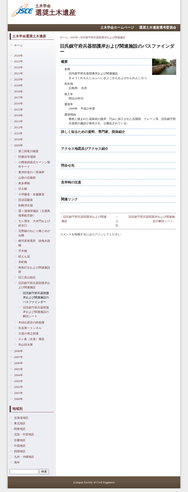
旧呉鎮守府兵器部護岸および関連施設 (34, 285)
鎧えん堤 (24, 256)
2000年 (18, 399)
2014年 (18, 115)
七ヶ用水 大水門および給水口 (34, 223)
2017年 (18, 97)
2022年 (18, 67)
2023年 (18, 61)
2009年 (18, 145)
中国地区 (20, 445)
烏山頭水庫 (25, 344)
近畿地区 (20, 440)
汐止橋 (22, 188)
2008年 (18, 351)
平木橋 (22, 251)
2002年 (18, 387)
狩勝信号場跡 (27, 156)
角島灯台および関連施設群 (34, 270)
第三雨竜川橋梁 (28, 151)
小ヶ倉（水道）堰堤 (31, 339)
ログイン (97, 234)
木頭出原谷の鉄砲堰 (31, 322)
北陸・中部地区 (24, 434)
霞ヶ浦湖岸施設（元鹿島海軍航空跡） (34, 213)
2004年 (18, 375)
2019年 (18, 85)
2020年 (18, 79)
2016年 (18, 103)
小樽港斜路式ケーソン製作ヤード (34, 164)
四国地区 (20, 451)
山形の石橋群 (27, 177)
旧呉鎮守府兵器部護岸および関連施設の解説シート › (151, 219)
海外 (17, 462)
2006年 (18, 363)
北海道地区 (21, 418)
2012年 (18, 127)
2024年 (18, 55)
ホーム (18, 45)
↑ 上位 (116, 221)
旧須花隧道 (25, 200)
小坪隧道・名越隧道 (31, 194)
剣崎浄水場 (25, 205)
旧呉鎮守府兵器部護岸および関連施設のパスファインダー (36, 297)
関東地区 (20, 429)
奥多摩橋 (24, 183)
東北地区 (20, 423)
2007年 (18, 357)
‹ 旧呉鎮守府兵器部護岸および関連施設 (84, 219)
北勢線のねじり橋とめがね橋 (34, 233)
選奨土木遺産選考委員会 (157, 27)
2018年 (18, 91)
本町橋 (22, 262)
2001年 (18, 393)
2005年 (18, 369)
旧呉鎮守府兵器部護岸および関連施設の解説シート (36, 312)
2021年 (18, 73)
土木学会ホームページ (117, 27)
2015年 (18, 109)
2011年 (18, 133)
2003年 (18, 381)
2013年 (18, 121)
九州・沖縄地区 (24, 457)
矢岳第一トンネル (29, 328)
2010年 (18, 139)
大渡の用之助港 (28, 333)
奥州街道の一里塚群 (31, 172)
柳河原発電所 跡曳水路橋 (34, 243)
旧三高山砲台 (27, 277)
